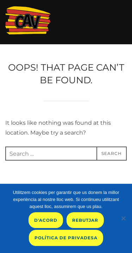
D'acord (45, 220)
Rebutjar (85, 220)
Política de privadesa (66, 237)
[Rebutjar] (123, 218)
